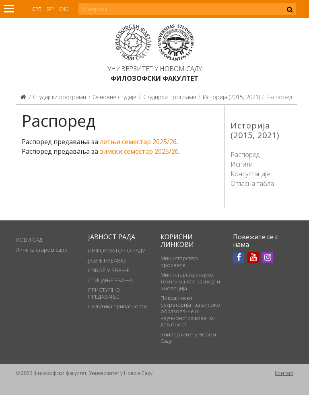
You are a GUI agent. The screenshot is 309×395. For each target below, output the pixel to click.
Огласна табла (252, 183)
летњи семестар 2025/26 (138, 141)
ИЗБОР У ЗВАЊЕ (109, 270)
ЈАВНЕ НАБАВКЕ (107, 260)
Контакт (284, 373)
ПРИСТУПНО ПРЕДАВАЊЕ (104, 293)
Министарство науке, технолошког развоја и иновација (190, 281)
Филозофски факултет (154, 78)
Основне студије (114, 97)
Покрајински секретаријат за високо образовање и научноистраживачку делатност (190, 311)
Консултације (250, 173)
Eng (64, 9)
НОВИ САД (29, 239)
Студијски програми (59, 97)
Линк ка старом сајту (41, 249)
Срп (36, 9)
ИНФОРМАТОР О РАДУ (116, 250)
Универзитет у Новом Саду (154, 68)
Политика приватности (117, 306)
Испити (242, 164)
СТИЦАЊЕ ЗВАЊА (110, 280)
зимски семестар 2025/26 (139, 151)
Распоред (245, 154)
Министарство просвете (179, 261)
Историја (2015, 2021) (231, 97)
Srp (50, 9)
